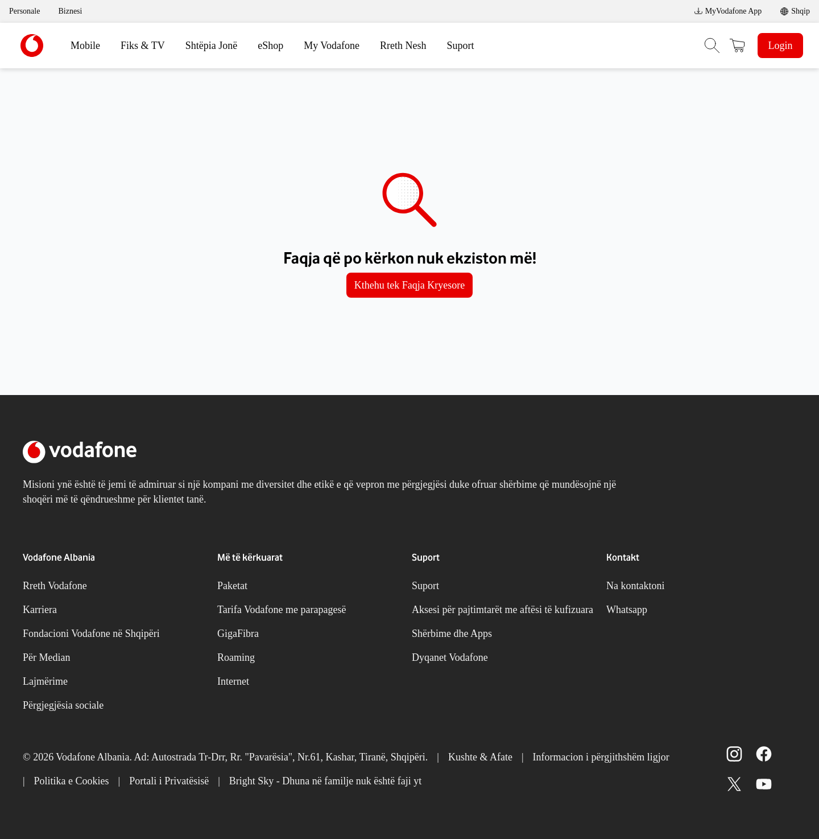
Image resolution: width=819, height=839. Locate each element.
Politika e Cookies (71, 781)
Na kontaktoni (635, 585)
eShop (270, 45)
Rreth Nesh (403, 45)
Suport (460, 45)
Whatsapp (626, 609)
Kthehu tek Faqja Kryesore (409, 285)
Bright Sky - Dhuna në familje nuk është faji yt (325, 781)
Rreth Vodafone (55, 585)
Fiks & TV (143, 45)
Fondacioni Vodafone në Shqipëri (91, 633)
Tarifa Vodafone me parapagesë (281, 609)
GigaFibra (238, 633)
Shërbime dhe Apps (452, 633)
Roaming (236, 657)
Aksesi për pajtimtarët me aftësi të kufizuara (502, 609)
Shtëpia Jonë (211, 45)
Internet (233, 681)
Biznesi (70, 11)
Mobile (85, 45)
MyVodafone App (728, 11)
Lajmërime (45, 681)
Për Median (46, 657)
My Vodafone (331, 45)
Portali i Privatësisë (169, 781)
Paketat (232, 585)
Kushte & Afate (480, 757)
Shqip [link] (800, 11)
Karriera (40, 609)
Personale (24, 11)
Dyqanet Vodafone (450, 657)
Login (780, 45)
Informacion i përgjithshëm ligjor (601, 757)
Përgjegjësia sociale (63, 705)
